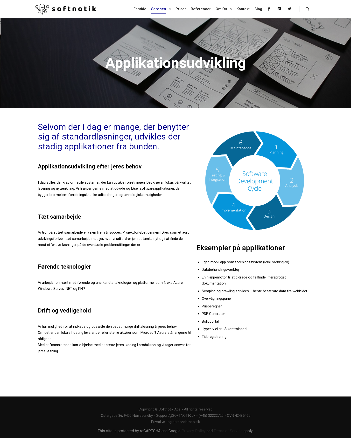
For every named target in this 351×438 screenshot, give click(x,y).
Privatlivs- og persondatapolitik (175, 422)
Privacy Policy (194, 431)
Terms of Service (228, 431)
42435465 (242, 415)
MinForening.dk (276, 262)
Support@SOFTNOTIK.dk (175, 415)
